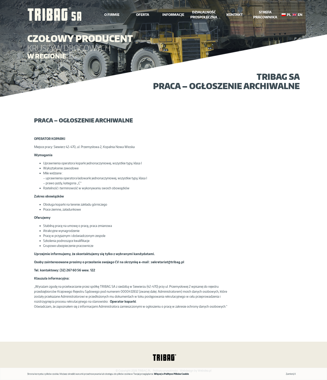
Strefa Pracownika (265, 14)
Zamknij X (291, 374)
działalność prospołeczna (203, 14)
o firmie (111, 14)
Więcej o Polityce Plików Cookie (171, 374)
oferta (142, 14)
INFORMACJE (173, 14)
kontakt (234, 14)
